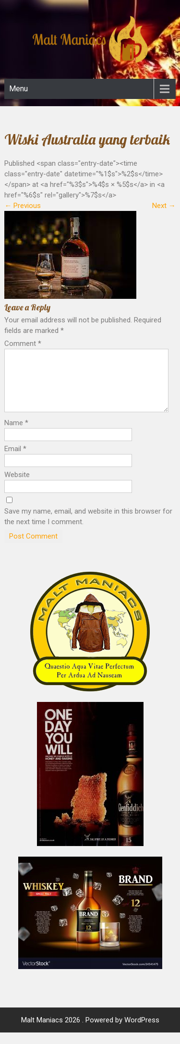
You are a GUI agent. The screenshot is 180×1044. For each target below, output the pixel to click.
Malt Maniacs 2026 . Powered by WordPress (90, 1031)
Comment (22, 343)
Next (164, 205)
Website (17, 486)
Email (15, 460)
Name (16, 434)
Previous (22, 205)
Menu (18, 88)
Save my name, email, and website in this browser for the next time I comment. (88, 528)
